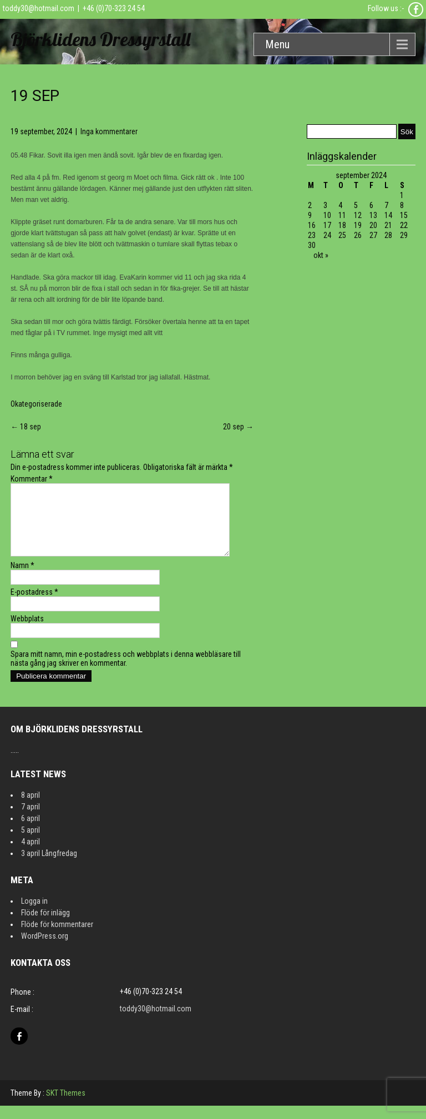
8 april (30, 808)
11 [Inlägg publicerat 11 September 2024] (342, 215)
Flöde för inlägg (45, 925)
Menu (277, 44)
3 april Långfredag (49, 866)
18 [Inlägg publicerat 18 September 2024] (342, 225)
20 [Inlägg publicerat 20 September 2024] (373, 225)
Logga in (34, 914)
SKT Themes (65, 1106)
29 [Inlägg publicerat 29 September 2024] (404, 235)
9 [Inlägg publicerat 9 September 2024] (310, 215)
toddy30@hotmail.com (38, 8)
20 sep (238, 426)
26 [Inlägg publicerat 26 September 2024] (358, 235)
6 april (30, 831)
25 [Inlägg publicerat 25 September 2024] (342, 235)
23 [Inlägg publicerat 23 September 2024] (312, 235)
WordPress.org (44, 949)
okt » (320, 255)
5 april (30, 843)
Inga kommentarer (109, 131)
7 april (30, 820)
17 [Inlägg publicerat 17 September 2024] (327, 225)
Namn (22, 578)
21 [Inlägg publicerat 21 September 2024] (388, 225)
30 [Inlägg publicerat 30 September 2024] (312, 245)
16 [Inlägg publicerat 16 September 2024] (312, 225)
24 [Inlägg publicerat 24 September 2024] (327, 235)
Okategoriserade (36, 403)
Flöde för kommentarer (57, 937)
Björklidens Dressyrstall (100, 39)
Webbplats (27, 631)
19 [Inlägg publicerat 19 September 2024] (358, 225)
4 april (30, 854)
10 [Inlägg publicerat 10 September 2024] (327, 215)
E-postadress (34, 605)
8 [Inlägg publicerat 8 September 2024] (402, 205)
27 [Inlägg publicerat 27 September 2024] (373, 235)
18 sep (26, 426)
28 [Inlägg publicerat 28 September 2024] (388, 235)
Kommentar (32, 478)
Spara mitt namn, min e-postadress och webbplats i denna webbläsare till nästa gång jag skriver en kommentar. (126, 672)
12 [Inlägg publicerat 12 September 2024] (358, 215)
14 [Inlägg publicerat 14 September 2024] (388, 215)
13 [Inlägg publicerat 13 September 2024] (373, 215)
